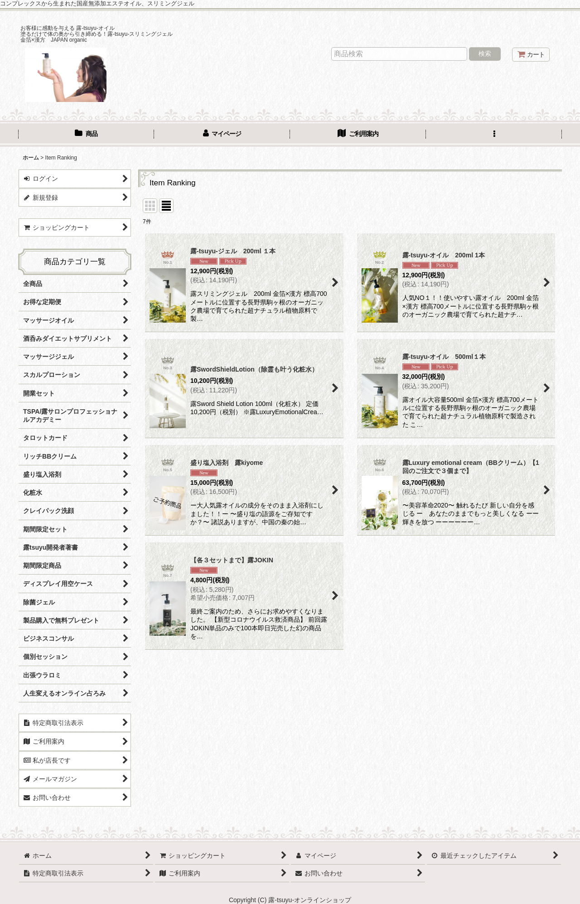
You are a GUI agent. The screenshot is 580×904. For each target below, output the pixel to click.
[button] (494, 135)
